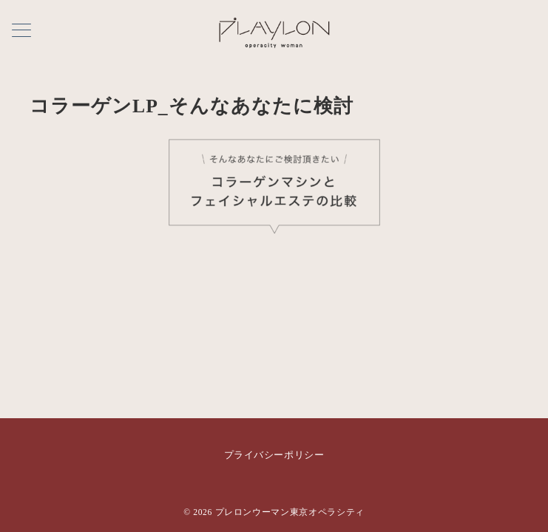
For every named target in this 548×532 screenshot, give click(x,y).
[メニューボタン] (21, 32)
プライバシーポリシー (274, 455)
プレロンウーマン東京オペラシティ (290, 512)
